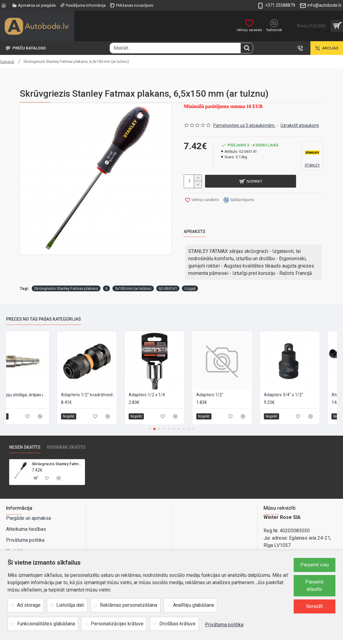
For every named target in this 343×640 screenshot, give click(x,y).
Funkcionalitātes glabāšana (46, 624)
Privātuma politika (224, 624)
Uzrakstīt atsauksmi (300, 121)
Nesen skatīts (25, 435)
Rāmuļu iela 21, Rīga (284, 548)
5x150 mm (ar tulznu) (133, 276)
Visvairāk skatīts (66, 435)
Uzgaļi (190, 276)
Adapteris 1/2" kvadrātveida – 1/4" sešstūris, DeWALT (105, 382)
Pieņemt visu (314, 565)
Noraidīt (314, 606)
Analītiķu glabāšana (193, 605)
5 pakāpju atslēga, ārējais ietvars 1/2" (37, 382)
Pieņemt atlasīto (314, 585)
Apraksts (194, 223)
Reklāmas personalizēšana (128, 605)
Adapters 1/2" (226, 382)
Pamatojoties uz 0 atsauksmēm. (244, 121)
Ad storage (29, 605)
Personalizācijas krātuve (117, 624)
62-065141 (168, 276)
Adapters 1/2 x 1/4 (164, 382)
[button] (149, 416)
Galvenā (7, 61)
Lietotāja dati (70, 605)
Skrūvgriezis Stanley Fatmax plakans (66, 276)
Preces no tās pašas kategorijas (43, 306)
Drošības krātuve (177, 624)
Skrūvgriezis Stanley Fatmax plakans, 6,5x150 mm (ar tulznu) (57, 451)
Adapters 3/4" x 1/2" (300, 382)
